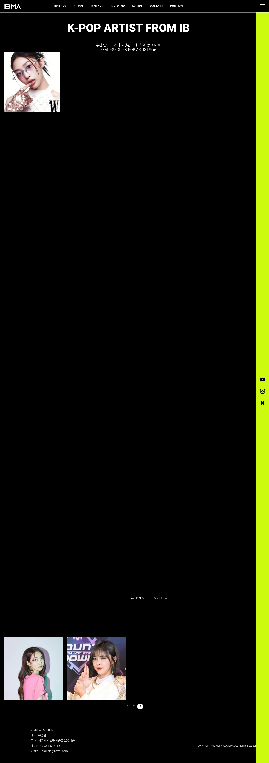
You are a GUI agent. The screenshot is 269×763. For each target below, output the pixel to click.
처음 (115, 706)
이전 (121, 706)
